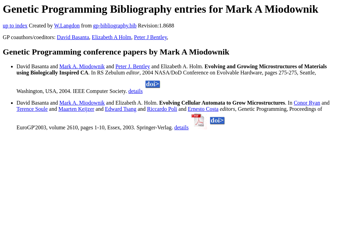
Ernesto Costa (203, 109)
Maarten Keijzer (76, 109)
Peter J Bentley (150, 37)
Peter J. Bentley (132, 66)
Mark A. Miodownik (82, 66)
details (135, 91)
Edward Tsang (120, 109)
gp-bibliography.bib (115, 25)
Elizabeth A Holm (111, 37)
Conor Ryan (307, 103)
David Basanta (73, 37)
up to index (15, 25)
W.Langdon (67, 25)
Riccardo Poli (162, 109)
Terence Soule (32, 109)
